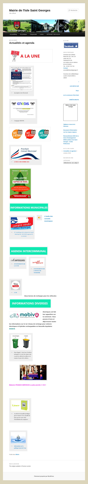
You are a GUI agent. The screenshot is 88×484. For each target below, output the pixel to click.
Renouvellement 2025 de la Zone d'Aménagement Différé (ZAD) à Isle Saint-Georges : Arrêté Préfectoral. (70, 139)
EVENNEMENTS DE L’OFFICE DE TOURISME (39, 270)
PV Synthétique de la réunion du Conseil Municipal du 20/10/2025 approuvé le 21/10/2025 (24, 234)
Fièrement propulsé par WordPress (44, 476)
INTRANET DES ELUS (53, 34)
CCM (15, 292)
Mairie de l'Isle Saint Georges (29, 10)
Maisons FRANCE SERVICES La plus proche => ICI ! (27, 385)
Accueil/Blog (13, 34)
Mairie (17, 454)
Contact (65, 68)
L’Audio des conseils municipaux (48, 218)
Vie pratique (23, 34)
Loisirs (42, 34)
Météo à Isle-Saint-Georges (71, 105)
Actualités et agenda (21, 42)
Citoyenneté (33, 34)
